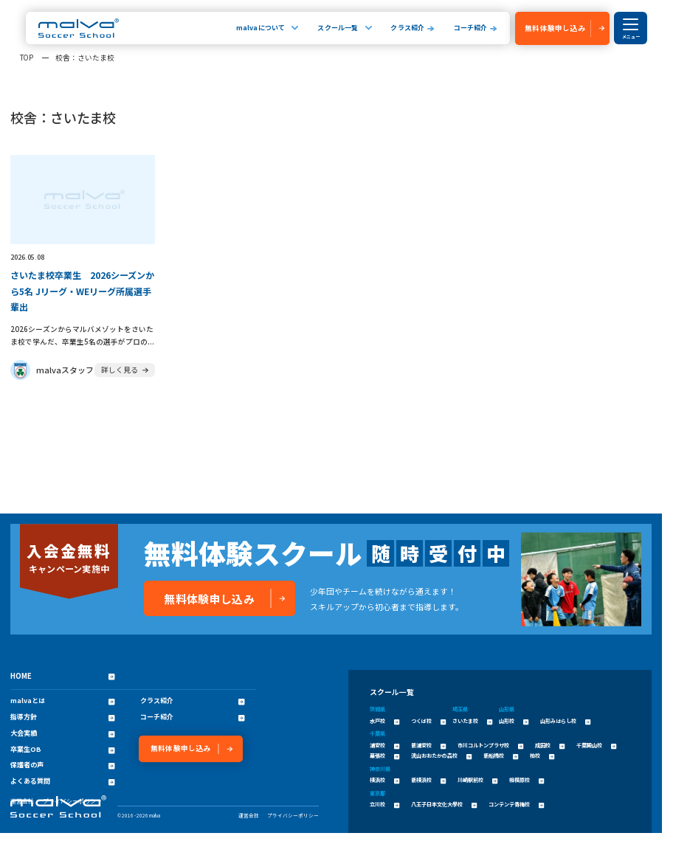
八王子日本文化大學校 (444, 804)
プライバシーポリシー (293, 815)
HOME (62, 676)
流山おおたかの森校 (441, 755)
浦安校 (384, 745)
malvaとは (62, 700)
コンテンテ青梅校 (516, 804)
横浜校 (384, 780)
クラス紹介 (407, 27)
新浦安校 (428, 745)
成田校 (550, 745)
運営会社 (248, 815)
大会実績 (62, 733)
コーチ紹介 (471, 27)
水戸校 (384, 721)
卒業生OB (62, 749)
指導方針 (62, 717)
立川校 (384, 804)
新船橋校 (500, 755)
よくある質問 (62, 781)
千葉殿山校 (596, 745)
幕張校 (384, 755)
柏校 (542, 755)
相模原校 (526, 780)
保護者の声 (62, 765)
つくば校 (428, 721)
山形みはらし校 (565, 721)
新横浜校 (428, 780)
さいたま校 (472, 721)
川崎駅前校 (477, 780)
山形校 (513, 721)
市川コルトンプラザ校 (490, 745)
